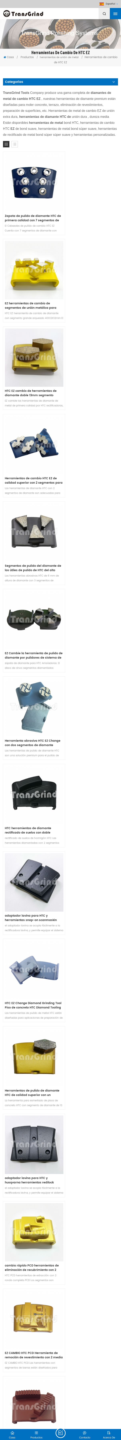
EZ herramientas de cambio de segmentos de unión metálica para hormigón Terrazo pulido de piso (90, 211)
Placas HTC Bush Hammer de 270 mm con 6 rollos (88, 1181)
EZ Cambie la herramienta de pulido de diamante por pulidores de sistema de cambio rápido (89, 373)
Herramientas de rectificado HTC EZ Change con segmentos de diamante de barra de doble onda (31, 777)
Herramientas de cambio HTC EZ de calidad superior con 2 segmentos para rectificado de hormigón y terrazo (88, 292)
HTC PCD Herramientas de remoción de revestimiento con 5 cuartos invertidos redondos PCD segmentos (29, 938)
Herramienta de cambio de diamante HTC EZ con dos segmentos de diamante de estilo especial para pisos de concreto (29, 1342)
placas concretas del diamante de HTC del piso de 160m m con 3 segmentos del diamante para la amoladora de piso (89, 1261)
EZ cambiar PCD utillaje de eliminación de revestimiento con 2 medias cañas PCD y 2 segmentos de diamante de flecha (30, 857)
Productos (27, 57)
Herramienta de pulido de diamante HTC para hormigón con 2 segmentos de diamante (89, 777)
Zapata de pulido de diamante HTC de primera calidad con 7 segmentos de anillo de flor (30, 211)
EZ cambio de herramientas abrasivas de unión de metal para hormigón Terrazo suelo (89, 857)
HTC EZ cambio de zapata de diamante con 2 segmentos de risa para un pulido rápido (89, 1100)
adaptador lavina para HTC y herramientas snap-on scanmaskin (26, 534)
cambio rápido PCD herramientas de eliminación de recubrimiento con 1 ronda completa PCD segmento (89, 1019)
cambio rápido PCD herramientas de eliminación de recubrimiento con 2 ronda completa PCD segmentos (29, 696)
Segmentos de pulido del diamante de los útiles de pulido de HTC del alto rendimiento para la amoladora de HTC (31, 373)
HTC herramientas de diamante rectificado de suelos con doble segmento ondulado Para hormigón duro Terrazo (87, 454)
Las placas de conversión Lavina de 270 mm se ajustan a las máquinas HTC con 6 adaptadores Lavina (30, 1100)
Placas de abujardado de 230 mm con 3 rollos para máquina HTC (30, 1181)
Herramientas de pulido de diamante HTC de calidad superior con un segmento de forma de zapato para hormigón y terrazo (30, 615)
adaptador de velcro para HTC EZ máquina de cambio (29, 1261)
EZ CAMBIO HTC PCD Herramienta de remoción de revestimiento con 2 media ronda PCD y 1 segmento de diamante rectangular (89, 696)
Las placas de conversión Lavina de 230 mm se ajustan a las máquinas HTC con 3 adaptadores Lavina (30, 1019)
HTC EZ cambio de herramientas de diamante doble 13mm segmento (31, 292)
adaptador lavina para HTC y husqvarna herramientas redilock (88, 615)
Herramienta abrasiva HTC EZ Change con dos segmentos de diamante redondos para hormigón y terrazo (27, 454)
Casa (9, 57)
